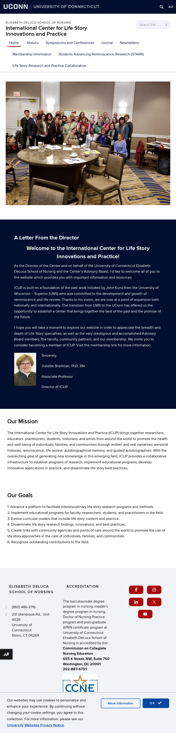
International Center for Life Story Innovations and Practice (46, 31)
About (33, 43)
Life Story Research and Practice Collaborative (49, 65)
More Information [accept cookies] (120, 703)
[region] (88, 146)
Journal (107, 43)
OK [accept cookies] (156, 703)
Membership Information (32, 54)
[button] (14, 147)
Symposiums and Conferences (70, 43)
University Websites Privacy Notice (35, 725)
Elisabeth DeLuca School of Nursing (38, 22)
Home (14, 43)
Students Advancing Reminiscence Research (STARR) (101, 54)
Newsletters (129, 43)
